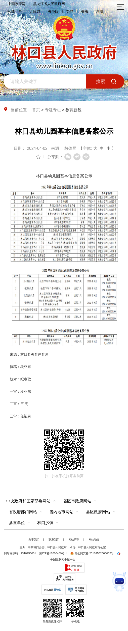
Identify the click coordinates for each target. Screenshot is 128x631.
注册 (99, 11)
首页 (36, 110)
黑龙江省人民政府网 (49, 4)
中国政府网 (16, 4)
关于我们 (33, 539)
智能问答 (15, 11)
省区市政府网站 (77, 501)
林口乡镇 (45, 523)
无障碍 (35, 11)
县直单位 (17, 523)
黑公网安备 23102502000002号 (92, 553)
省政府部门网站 (23, 512)
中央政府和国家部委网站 (28, 501)
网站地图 (94, 539)
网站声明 (73, 539)
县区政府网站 (98, 512)
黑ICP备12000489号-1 (53, 553)
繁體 (69, 11)
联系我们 (54, 539)
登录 (84, 11)
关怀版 (53, 11)
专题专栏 (53, 110)
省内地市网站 (61, 512)
